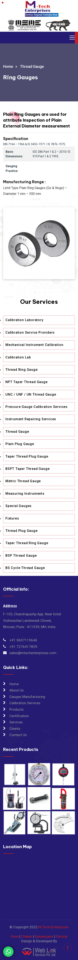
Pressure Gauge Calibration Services (36, 407)
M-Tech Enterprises (53, 927)
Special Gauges (18, 506)
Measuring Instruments (25, 494)
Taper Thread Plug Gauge (26, 456)
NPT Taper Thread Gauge (26, 382)
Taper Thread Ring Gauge (26, 543)
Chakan (26, 936)
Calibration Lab (18, 357)
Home (8, 66)
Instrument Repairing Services (30, 419)
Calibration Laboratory (24, 320)
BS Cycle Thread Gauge (25, 568)
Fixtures (12, 518)
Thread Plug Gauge (21, 531)
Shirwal (61, 936)
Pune (15, 936)
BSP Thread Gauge (21, 556)
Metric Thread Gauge (23, 481)
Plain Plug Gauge (19, 444)
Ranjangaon (44, 936)
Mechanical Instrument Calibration (34, 345)
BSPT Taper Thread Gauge (27, 469)
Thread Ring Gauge (21, 370)
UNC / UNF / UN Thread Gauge (30, 394)
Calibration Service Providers (30, 332)
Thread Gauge (17, 432)
